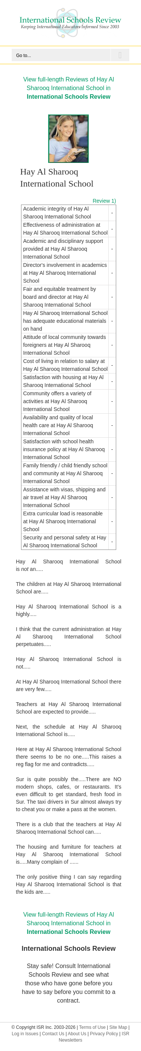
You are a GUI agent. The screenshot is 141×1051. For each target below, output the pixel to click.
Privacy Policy (104, 1033)
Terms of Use (92, 1027)
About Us (77, 1033)
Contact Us (53, 1033)
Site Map (118, 1027)
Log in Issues (25, 1033)
